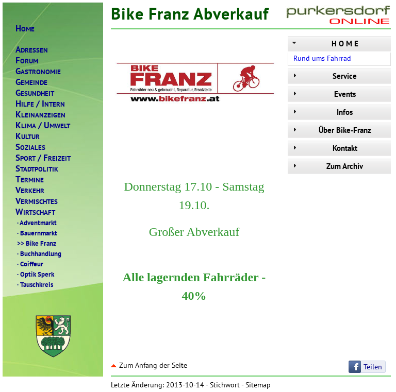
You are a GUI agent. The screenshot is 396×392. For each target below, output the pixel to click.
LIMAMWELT (42, 125)
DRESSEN (31, 49)
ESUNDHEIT (34, 93)
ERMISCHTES (36, 201)
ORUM (26, 60)
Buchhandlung (38, 253)
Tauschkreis (34, 284)
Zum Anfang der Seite (149, 365)
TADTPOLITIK (36, 168)
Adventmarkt (36, 222)
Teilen (373, 366)
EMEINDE (31, 82)
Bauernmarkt (36, 232)
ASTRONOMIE (38, 71)
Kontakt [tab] (323, 148)
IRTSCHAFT (35, 212)
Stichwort (225, 384)
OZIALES (30, 147)
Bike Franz (35, 243)
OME (25, 28)
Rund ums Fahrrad (322, 58)
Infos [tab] (321, 112)
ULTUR (27, 136)
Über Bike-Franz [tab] (330, 130)
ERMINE (29, 179)
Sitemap (258, 384)
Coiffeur (29, 263)
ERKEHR (29, 190)
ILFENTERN (40, 103)
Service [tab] (323, 76)
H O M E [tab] (324, 43)
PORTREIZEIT (43, 157)
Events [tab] (323, 94)
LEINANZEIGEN (40, 114)
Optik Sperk (34, 274)
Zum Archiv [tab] (326, 166)
